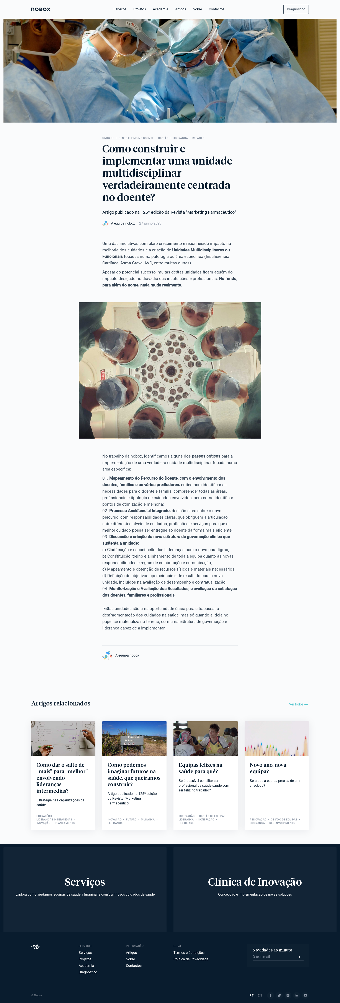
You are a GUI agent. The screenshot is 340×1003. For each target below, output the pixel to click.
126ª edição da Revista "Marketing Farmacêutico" (188, 212)
